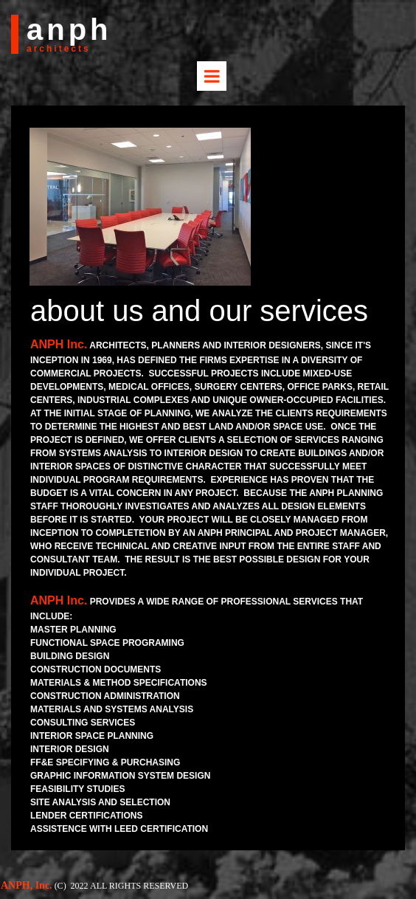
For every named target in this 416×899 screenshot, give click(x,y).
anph (69, 29)
